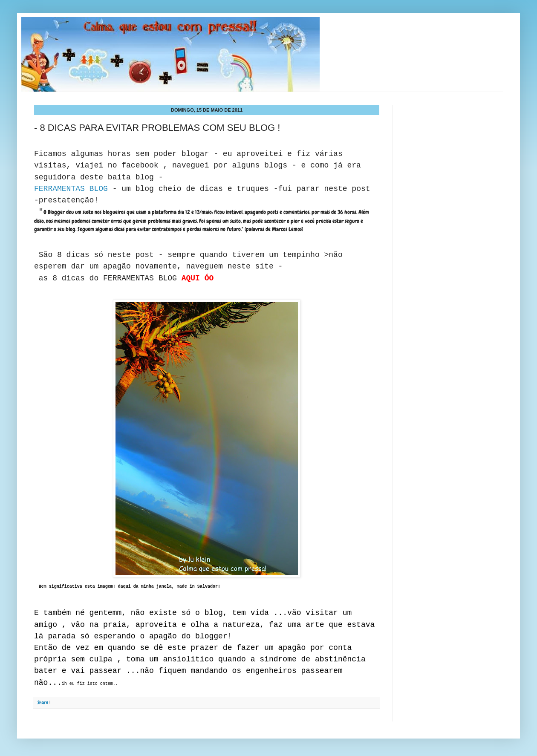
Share (43, 702)
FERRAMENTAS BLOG (73, 189)
